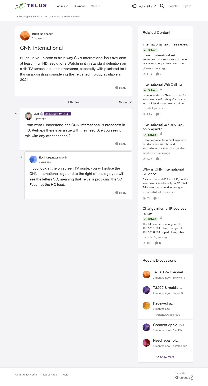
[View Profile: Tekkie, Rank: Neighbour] (25, 36)
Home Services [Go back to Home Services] (72, 16)
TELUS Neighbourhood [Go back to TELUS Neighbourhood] (27, 16)
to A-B (63, 157)
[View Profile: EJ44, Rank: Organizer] (33, 159)
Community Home (26, 374)
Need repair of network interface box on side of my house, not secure (170, 340)
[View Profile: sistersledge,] (146, 343)
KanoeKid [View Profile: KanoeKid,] (178, 293)
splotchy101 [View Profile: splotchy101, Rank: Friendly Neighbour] (150, 192)
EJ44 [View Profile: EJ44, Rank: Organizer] (42, 157)
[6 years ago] (160, 237)
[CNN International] (40, 118)
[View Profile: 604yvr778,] (146, 274)
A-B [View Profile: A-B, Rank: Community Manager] (36, 114)
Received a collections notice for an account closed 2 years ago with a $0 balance (170, 303)
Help (65, 374)
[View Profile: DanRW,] (146, 327)
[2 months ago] (161, 277)
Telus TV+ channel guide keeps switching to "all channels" (168, 272)
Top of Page (50, 374)
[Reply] (120, 87)
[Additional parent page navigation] (45, 16)
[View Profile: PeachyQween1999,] (146, 306)
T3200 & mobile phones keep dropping (166, 287)
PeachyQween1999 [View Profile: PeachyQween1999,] (168, 314)
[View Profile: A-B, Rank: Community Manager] (28, 116)
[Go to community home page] (31, 6)
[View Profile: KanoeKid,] (146, 290)
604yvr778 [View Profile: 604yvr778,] (179, 277)
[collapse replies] (16, 113)
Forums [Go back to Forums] (56, 16)
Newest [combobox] (125, 102)
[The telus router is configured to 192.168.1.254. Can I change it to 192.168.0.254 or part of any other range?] (165, 228)
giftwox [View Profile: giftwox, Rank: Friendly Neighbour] (147, 68)
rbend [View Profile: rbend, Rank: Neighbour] (146, 108)
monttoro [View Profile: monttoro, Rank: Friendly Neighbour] (148, 153)
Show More (165, 356)
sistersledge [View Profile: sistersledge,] (180, 345)
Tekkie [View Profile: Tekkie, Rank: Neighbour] (35, 33)
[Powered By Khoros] (184, 376)
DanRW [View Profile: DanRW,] (177, 330)
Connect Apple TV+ (169, 325)
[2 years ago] (158, 108)
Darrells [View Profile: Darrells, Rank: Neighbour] (147, 237)
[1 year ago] (159, 68)
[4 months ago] (167, 192)
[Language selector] (144, 6)
